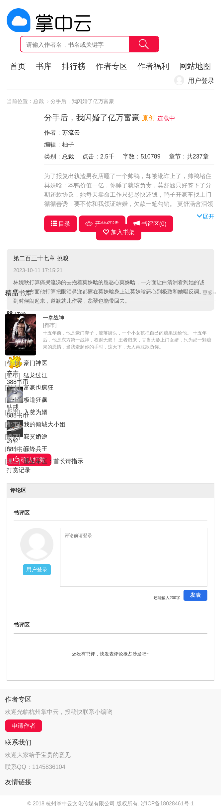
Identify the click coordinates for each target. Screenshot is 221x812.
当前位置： (20, 101)
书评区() (150, 223)
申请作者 (24, 725)
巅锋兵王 (35, 449)
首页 (18, 66)
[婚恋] (12, 436)
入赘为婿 (35, 412)
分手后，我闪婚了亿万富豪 (82, 101)
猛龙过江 (35, 375)
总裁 (38, 101)
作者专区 (111, 66)
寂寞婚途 (35, 436)
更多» (209, 292)
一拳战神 (53, 318)
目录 (60, 223)
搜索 (144, 44)
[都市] (49, 325)
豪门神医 (35, 363)
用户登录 (201, 80)
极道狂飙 (35, 400)
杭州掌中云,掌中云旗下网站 (49, 20)
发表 (195, 595)
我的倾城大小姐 (44, 424)
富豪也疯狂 (38, 387)
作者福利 (153, 66)
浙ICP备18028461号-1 (167, 803)
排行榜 (74, 66)
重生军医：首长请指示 (53, 461)
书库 (44, 66)
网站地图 (195, 66)
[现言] (12, 461)
